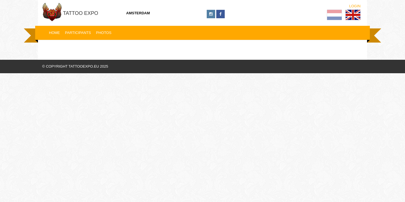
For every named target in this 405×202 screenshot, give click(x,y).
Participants (78, 33)
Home (54, 33)
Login (355, 6)
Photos (103, 33)
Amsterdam (138, 13)
